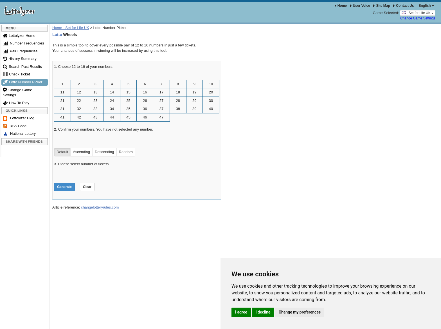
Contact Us (403, 6)
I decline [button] (262, 312)
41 (62, 117)
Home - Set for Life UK (70, 28)
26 (145, 101)
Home (341, 6)
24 (112, 101)
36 (145, 109)
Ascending (81, 152)
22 (79, 101)
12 (79, 92)
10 (211, 84)
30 (211, 101)
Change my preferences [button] (300, 312)
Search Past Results (22, 66)
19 (194, 92)
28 (178, 101)
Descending (104, 152)
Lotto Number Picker (22, 82)
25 (128, 101)
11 (62, 92)
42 (79, 117)
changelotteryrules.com (100, 207)
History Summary (20, 59)
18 (178, 92)
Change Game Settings (417, 18)
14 (112, 92)
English (426, 6)
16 (145, 92)
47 (161, 117)
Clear (87, 187)
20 (211, 92)
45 (128, 117)
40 (211, 109)
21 (62, 101)
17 (161, 92)
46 (145, 117)
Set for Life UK (418, 12)
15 (128, 92)
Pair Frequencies (20, 51)
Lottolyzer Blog (18, 118)
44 (112, 117)
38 (178, 109)
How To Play (16, 103)
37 (161, 109)
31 (62, 109)
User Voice (360, 6)
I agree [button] (241, 312)
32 (79, 109)
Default (62, 152)
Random (126, 152)
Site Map (381, 6)
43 (95, 117)
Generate (64, 187)
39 (194, 109)
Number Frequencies (23, 43)
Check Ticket (16, 74)
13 (95, 92)
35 (128, 109)
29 (194, 101)
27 (161, 101)
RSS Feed (14, 126)
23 (95, 101)
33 (95, 109)
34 (112, 109)
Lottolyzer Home (19, 35)
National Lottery (19, 133)
